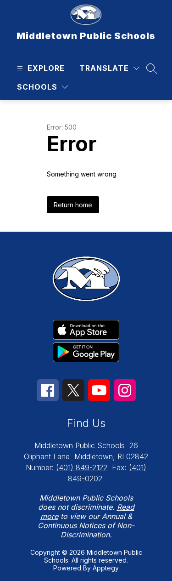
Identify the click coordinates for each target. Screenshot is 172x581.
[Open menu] (40, 68)
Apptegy (106, 568)
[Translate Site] (109, 68)
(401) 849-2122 (81, 467)
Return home (73, 205)
